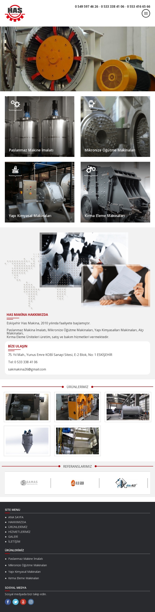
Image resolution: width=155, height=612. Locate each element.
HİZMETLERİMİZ (19, 532)
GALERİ (13, 537)
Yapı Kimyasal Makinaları (30, 215)
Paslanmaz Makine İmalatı (31, 150)
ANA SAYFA (15, 517)
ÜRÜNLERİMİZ (17, 527)
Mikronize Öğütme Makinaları (110, 150)
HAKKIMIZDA (17, 522)
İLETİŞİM (14, 541)
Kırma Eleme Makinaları (105, 215)
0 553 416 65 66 (138, 6)
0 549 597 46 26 (86, 6)
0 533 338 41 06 (112, 6)
